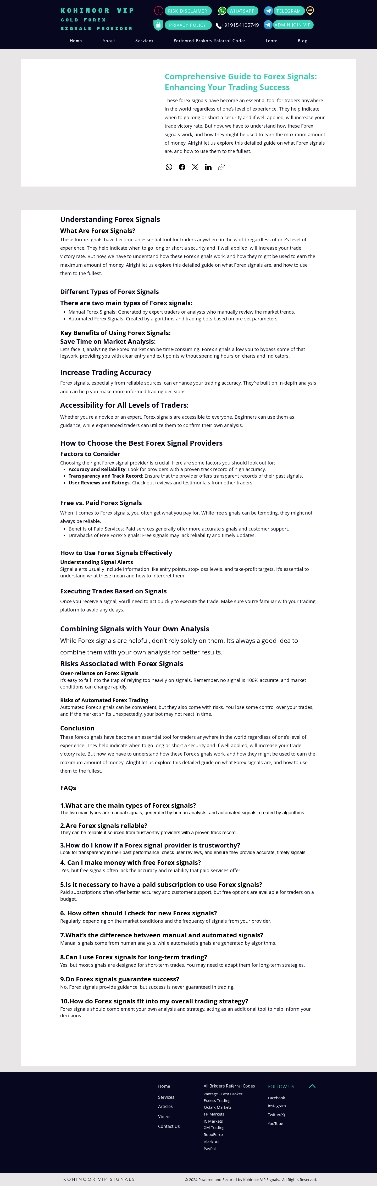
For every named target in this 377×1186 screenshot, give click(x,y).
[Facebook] (182, 167)
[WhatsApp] (169, 167)
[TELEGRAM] (289, 10)
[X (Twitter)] (195, 167)
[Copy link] (221, 167)
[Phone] (218, 25)
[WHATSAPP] (242, 10)
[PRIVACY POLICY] (188, 25)
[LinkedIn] (208, 167)
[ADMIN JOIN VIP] (293, 24)
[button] (144, 40)
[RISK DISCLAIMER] (188, 10)
